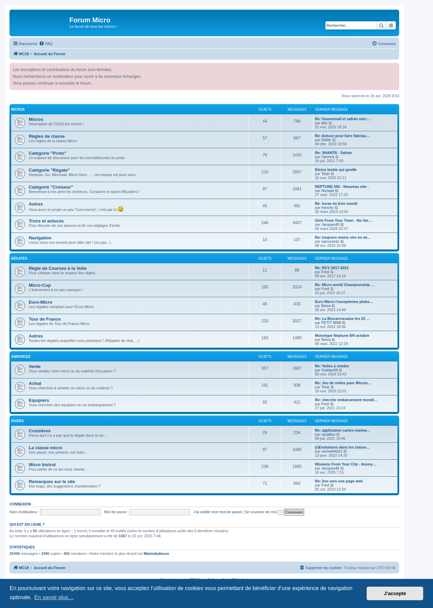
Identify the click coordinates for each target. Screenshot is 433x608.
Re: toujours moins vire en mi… (343, 237)
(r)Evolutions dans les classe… (342, 447)
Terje (325, 174)
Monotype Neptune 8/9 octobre (342, 335)
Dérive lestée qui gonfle (336, 170)
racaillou (328, 434)
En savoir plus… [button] (54, 597)
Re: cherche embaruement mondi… (346, 400)
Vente (35, 366)
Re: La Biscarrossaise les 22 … (342, 319)
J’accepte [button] (395, 593)
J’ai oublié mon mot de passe (217, 512)
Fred (325, 272)
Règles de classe (47, 136)
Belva (326, 306)
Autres (36, 204)
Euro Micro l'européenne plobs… (344, 302)
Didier (326, 140)
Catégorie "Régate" (49, 170)
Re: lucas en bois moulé (336, 203)
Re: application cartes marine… (342, 430)
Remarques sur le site (52, 481)
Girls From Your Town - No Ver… (343, 220)
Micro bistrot (42, 464)
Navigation (40, 237)
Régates (19, 258)
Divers (17, 421)
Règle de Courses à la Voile (58, 268)
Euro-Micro (40, 302)
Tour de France (45, 319)
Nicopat (327, 191)
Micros (18, 109)
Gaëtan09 (329, 370)
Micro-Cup (40, 285)
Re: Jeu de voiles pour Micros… (343, 383)
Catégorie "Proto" (47, 153)
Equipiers (39, 400)
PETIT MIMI (331, 323)
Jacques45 (330, 224)
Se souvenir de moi (263, 512)
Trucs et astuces (46, 220)
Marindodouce (156, 553)
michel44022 (331, 451)
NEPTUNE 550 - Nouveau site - (342, 186)
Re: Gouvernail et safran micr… (342, 119)
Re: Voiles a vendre (332, 366)
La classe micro (45, 447)
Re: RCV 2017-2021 (332, 268)
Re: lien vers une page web (339, 481)
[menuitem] (45, 44)
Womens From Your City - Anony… (346, 464)
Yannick (327, 157)
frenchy (327, 207)
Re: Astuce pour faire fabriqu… (342, 136)
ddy (324, 123)
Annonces (20, 357)
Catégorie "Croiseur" (51, 187)
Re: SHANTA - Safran (333, 153)
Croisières (40, 430)
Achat (35, 383)
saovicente (330, 241)
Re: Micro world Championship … (344, 285)
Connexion (20, 504)
